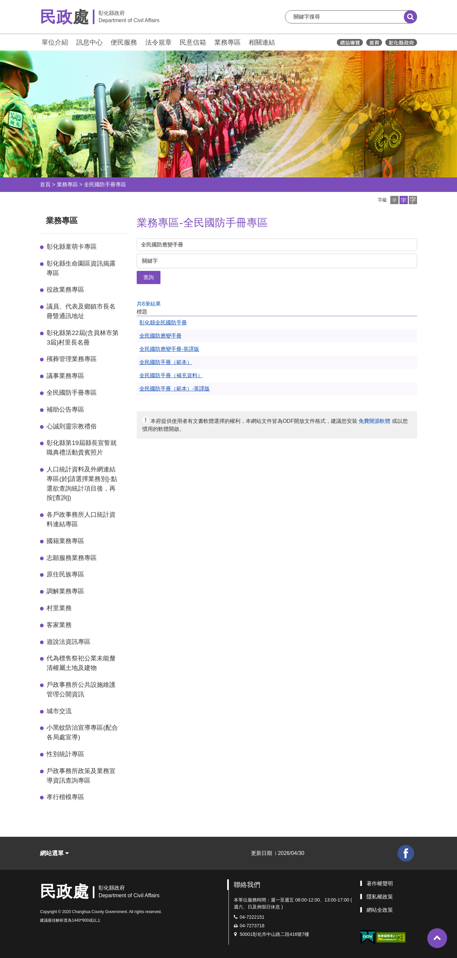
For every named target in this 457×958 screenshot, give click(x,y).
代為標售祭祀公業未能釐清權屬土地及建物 (81, 663)
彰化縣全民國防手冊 (163, 322)
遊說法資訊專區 (68, 641)
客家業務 (59, 624)
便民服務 (124, 42)
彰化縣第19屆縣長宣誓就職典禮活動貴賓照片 (81, 447)
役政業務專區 (65, 289)
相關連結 (262, 42)
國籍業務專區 (65, 540)
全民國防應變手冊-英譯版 (169, 349)
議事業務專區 (65, 375)
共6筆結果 (149, 304)
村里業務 (59, 608)
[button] (394, 200)
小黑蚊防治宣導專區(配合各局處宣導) (82, 732)
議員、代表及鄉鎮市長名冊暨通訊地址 (81, 311)
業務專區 (227, 42)
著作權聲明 (380, 883)
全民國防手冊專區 (105, 184)
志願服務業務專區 (72, 557)
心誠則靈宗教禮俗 (72, 426)
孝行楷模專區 (65, 796)
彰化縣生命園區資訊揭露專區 (81, 268)
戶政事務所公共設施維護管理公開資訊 (81, 689)
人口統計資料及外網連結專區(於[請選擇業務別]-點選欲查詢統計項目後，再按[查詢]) (82, 483)
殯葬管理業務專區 (72, 358)
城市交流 (59, 711)
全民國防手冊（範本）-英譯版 (174, 388)
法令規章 (158, 42)
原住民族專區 (65, 574)
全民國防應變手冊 (160, 336)
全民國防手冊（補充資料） (171, 375)
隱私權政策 (380, 897)
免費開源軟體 (374, 421)
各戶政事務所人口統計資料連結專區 (81, 519)
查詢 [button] (148, 277)
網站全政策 (380, 910)
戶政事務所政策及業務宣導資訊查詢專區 (81, 775)
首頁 (45, 184)
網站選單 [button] (54, 853)
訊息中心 (89, 42)
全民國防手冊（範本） (165, 362)
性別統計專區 (65, 754)
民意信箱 (193, 42)
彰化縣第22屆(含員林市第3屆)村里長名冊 (83, 337)
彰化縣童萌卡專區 (72, 246)
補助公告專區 (65, 409)
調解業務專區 (65, 591)
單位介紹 (55, 42)
